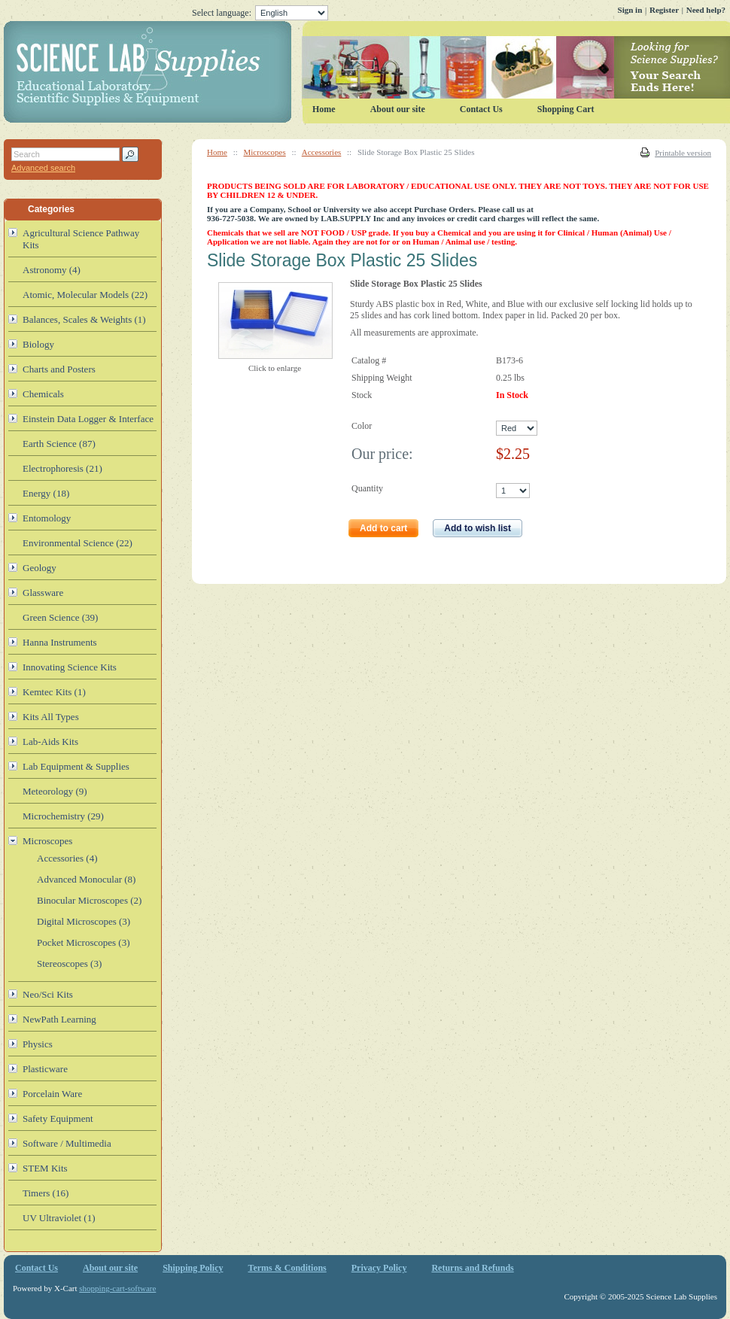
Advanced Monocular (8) (86, 879)
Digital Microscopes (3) (83, 921)
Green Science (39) (60, 617)
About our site (397, 109)
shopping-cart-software (117, 1288)
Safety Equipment (58, 1118)
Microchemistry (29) (63, 816)
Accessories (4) (67, 858)
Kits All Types (51, 716)
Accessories (322, 152)
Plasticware (45, 1068)
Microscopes (265, 152)
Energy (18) (46, 493)
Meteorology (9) (55, 791)
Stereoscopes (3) (69, 963)
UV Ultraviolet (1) (59, 1217)
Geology (39, 567)
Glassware (43, 592)
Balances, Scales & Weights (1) (84, 319)
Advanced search (43, 167)
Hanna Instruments (60, 642)
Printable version (683, 152)
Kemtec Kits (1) (54, 691)
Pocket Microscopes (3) (83, 942)
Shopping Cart (566, 109)
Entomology (47, 518)
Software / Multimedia (67, 1143)
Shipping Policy (193, 1268)
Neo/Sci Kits (48, 994)
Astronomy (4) (52, 269)
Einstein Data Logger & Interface (88, 418)
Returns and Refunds (472, 1268)
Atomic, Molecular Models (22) (85, 294)
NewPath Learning (59, 1019)
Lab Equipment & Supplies (76, 766)
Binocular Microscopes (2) (89, 900)
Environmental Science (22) (77, 543)
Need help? (705, 9)
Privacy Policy (379, 1268)
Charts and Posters (59, 369)
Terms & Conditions (287, 1268)
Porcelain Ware (52, 1093)
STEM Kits (45, 1168)
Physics (38, 1044)
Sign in (630, 9)
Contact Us (481, 109)
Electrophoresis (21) (62, 468)
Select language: (260, 13)
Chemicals (43, 394)
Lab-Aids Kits (50, 741)
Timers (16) (45, 1193)
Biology (38, 344)
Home (217, 152)
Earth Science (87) (59, 443)
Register (664, 9)
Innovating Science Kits (70, 667)
